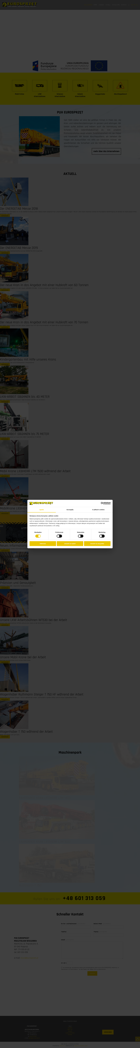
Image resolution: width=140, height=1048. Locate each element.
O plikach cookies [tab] (98, 509)
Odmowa (43, 543)
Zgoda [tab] (41, 509)
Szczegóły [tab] (69, 509)
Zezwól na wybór (70, 543)
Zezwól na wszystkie (97, 543)
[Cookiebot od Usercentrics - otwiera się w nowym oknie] (102, 503)
